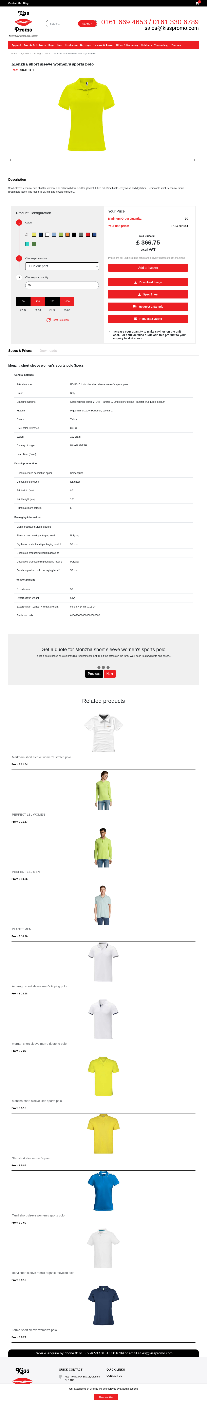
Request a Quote (148, 318)
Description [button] (17, 179)
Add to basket (148, 267)
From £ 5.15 (19, 1108)
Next (109, 673)
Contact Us (14, 3)
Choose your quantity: (37, 277)
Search (87, 23)
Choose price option (36, 258)
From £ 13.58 (20, 993)
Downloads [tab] (48, 350)
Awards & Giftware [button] (34, 45)
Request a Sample (148, 306)
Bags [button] (51, 45)
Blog (26, 3)
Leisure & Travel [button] (103, 45)
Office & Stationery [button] (127, 45)
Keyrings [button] (85, 45)
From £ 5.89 (19, 1165)
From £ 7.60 (19, 1222)
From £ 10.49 (20, 936)
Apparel (25, 53)
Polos (47, 53)
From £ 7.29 (19, 1050)
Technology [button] (161, 45)
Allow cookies (106, 1397)
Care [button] (59, 45)
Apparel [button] (16, 45)
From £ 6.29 (19, 1337)
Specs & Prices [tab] (20, 350)
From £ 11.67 (20, 821)
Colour (28, 222)
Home (14, 53)
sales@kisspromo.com (172, 28)
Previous (94, 673)
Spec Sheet (148, 294)
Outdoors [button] (146, 45)
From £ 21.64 (20, 764)
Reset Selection (57, 320)
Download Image (148, 282)
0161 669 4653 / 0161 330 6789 (150, 22)
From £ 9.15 (19, 1280)
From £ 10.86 (20, 878)
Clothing (37, 53)
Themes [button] (176, 45)
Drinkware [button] (71, 45)
